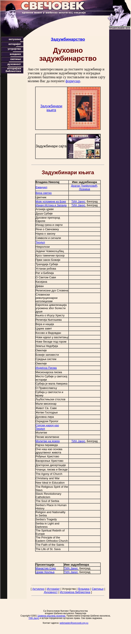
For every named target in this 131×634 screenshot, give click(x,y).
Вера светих (44, 193)
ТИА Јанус (78, 201)
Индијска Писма (46, 367)
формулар (73, 81)
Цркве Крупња (45, 572)
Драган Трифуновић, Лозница (84, 187)
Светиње (97, 588)
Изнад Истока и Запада (51, 205)
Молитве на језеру (48, 441)
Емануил (41, 187)
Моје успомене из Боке (51, 201)
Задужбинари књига (51, 108)
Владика (84, 588)
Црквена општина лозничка (51, 616)
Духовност (51, 592)
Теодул (40, 242)
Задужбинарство (68, 39)
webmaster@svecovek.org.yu (74, 623)
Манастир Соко (46, 568)
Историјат (53, 588)
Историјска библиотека (75, 592)
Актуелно (38, 588)
